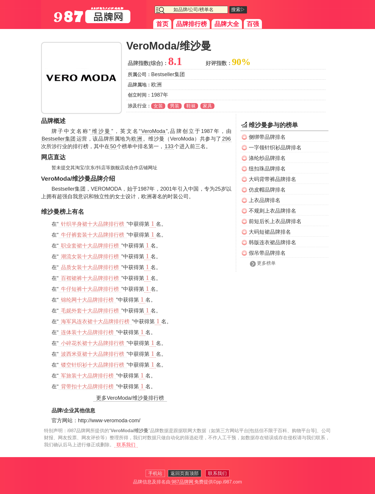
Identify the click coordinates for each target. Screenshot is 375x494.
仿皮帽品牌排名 (267, 190)
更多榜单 (266, 263)
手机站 (155, 473)
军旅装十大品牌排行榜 (87, 376)
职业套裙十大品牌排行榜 (90, 246)
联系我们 (126, 444)
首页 (162, 23)
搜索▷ (238, 9)
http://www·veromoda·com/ (109, 420)
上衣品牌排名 (264, 200)
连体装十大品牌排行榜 (87, 332)
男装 (174, 105)
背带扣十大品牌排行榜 (87, 386)
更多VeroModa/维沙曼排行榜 (130, 398)
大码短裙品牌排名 (270, 232)
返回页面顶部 (185, 473)
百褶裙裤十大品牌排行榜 (90, 278)
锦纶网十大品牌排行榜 (87, 300)
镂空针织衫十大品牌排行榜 (92, 365)
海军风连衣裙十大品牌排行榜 (95, 321)
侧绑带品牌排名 (267, 137)
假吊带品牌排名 (267, 253)
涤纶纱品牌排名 (267, 158)
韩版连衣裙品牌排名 (272, 242)
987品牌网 (182, 481)
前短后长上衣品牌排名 (275, 221)
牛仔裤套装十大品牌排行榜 (92, 235)
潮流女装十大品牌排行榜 (90, 256)
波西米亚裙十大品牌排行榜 (92, 354)
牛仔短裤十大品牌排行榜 (90, 289)
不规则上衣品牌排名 (272, 211)
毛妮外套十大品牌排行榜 (90, 311)
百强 (253, 23)
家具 (207, 105)
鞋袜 (191, 105)
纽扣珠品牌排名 (267, 169)
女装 (158, 105)
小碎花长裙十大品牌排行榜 (92, 343)
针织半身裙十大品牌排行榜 (92, 224)
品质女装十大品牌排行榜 (90, 267)
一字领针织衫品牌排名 (275, 148)
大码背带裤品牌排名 (272, 179)
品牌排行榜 (191, 23)
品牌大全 (226, 23)
